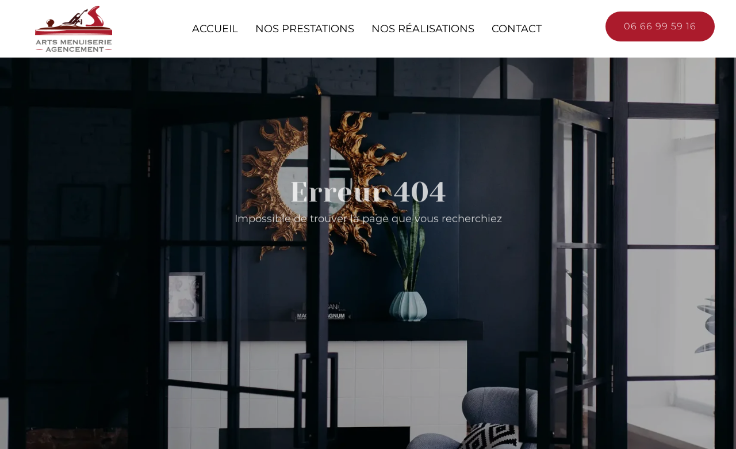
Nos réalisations (422, 28)
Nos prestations (304, 28)
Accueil (215, 28)
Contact (517, 28)
